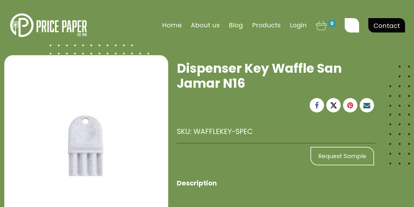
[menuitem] (172, 25)
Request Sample (342, 156)
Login (298, 25)
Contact (386, 25)
